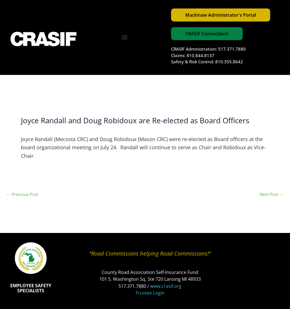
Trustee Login (150, 293)
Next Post (272, 194)
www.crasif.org (166, 286)
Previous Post (22, 194)
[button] (124, 37)
